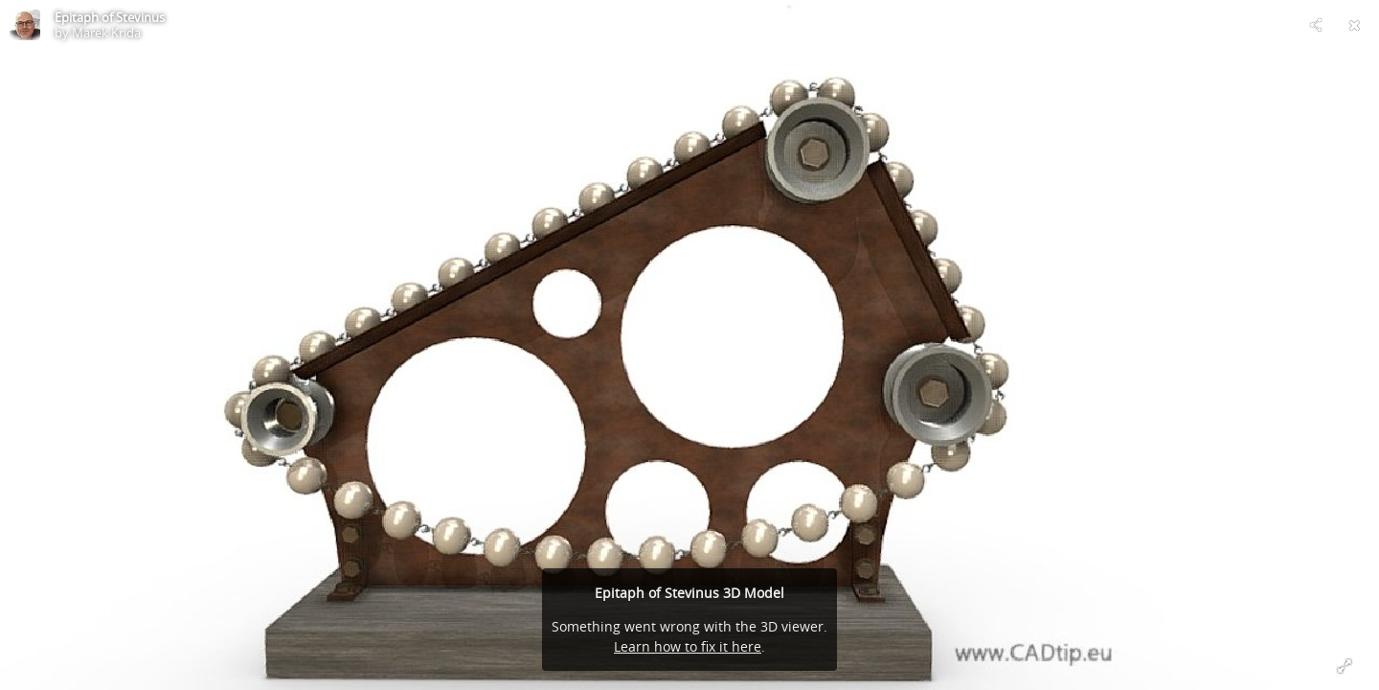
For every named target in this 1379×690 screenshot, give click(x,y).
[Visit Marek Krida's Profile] (25, 25)
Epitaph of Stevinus (110, 17)
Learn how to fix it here (687, 646)
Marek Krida (106, 32)
